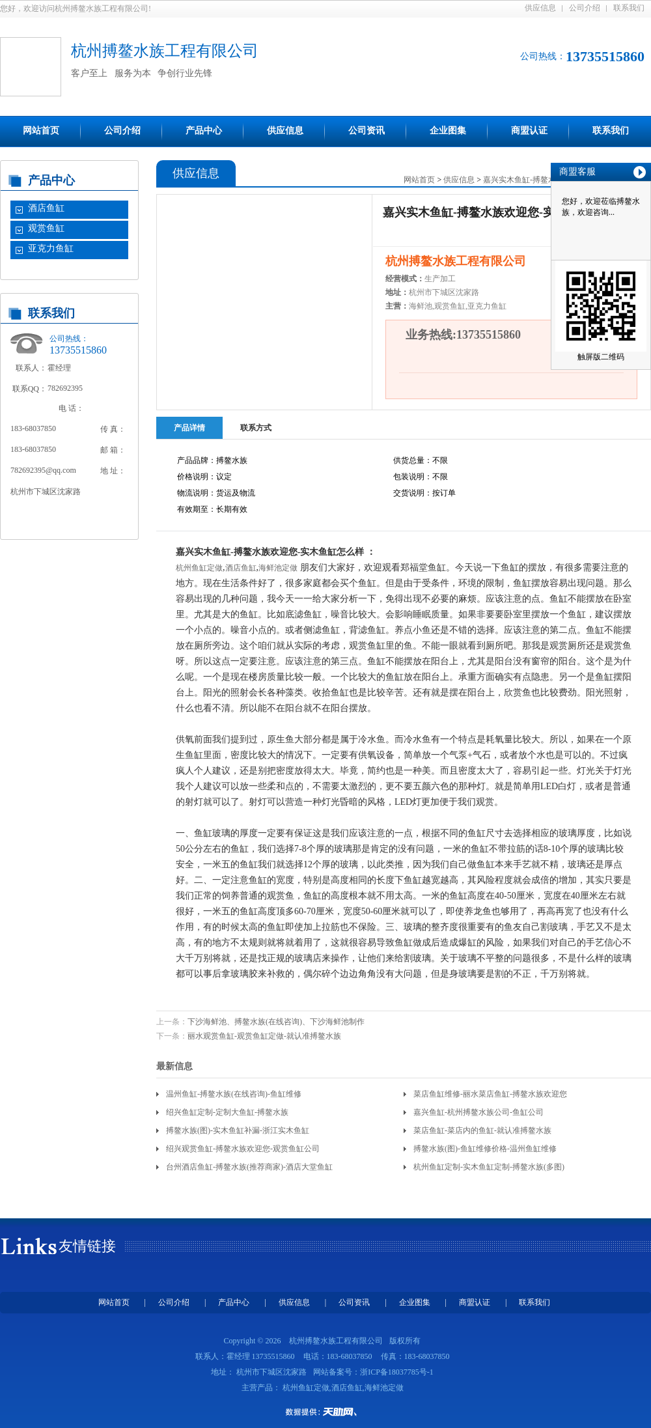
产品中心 (204, 130)
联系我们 (628, 7)
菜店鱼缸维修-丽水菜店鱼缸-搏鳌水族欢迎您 (490, 1094)
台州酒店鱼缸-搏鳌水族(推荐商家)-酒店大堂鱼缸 (249, 1166)
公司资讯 (366, 130)
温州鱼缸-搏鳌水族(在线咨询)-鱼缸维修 (233, 1094)
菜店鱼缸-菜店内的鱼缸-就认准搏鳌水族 (482, 1130)
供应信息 (540, 7)
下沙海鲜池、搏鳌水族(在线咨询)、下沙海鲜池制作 (276, 1021)
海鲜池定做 (278, 567)
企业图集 (448, 130)
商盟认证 (529, 130)
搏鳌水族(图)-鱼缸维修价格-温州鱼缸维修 (485, 1148)
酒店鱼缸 (46, 208)
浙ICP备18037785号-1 (397, 1372)
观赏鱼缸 (46, 228)
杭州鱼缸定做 (199, 567)
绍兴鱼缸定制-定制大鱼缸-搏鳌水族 (227, 1112)
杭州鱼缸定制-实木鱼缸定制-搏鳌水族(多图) (488, 1166)
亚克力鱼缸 (51, 248)
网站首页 (41, 130)
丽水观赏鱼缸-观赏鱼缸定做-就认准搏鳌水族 (264, 1036)
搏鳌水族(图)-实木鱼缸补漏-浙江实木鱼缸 (237, 1130)
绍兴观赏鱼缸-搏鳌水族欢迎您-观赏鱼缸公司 (243, 1148)
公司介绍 (584, 7)
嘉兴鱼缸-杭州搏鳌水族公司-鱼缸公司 (478, 1112)
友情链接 (87, 1246)
